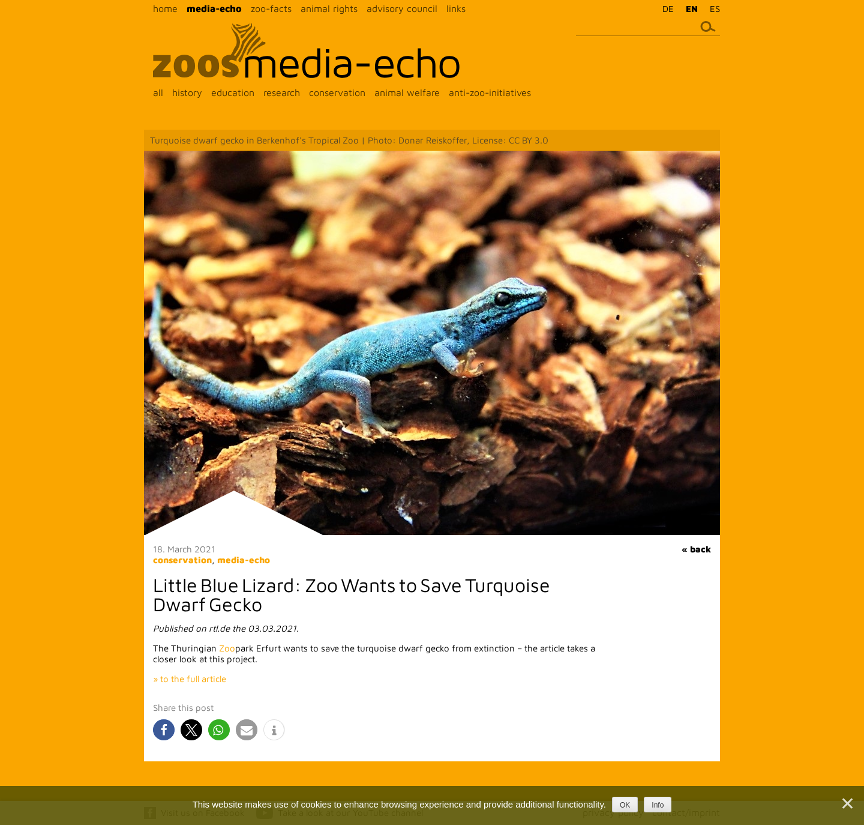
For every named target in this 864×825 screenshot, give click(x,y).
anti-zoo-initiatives (490, 92)
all (158, 92)
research (281, 92)
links (456, 8)
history (187, 92)
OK (625, 805)
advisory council (402, 8)
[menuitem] (665, 8)
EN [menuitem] (692, 9)
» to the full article (189, 679)
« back (696, 549)
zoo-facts (271, 8)
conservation (337, 92)
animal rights (329, 8)
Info (658, 805)
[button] (164, 729)
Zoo (227, 648)
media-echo (214, 8)
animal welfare (407, 92)
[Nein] (846, 803)
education (232, 92)
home (165, 8)
